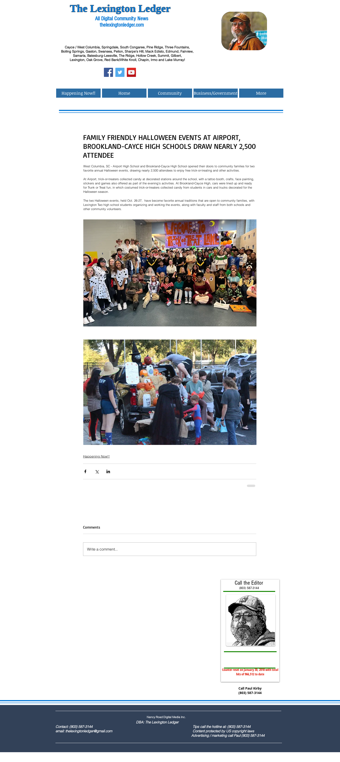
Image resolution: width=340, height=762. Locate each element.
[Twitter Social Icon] (119, 72)
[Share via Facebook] (85, 471)
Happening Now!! (96, 456)
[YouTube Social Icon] (131, 72)
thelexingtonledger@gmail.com (88, 731)
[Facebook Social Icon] (108, 72)
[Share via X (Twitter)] (97, 471)
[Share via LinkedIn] (108, 471)
